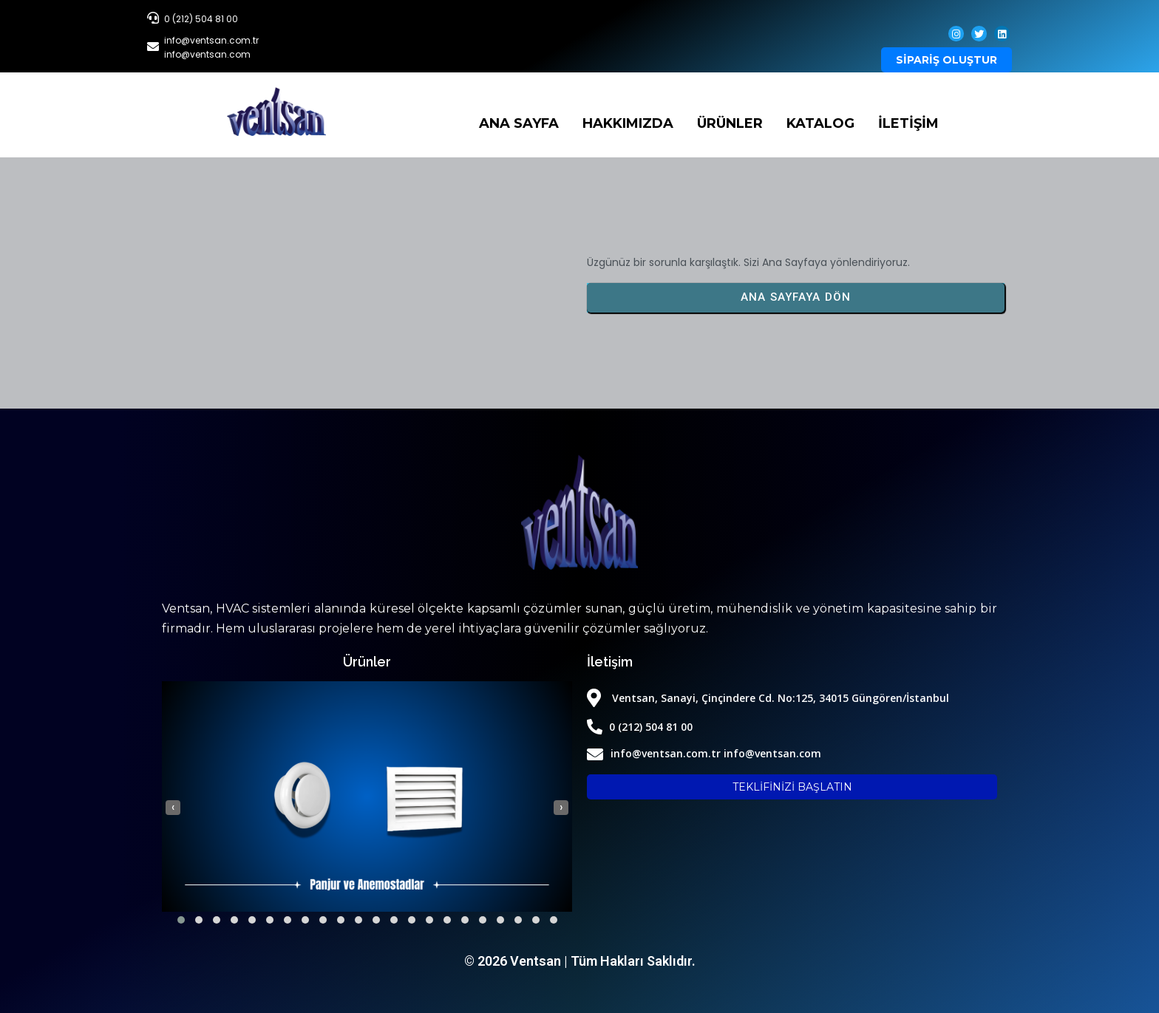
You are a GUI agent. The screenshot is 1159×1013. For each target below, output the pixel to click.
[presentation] (173, 807)
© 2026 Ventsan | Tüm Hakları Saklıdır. (580, 961)
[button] (181, 920)
